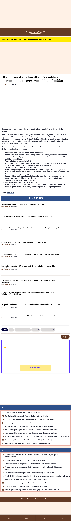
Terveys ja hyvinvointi (48, 330)
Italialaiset (36, 330)
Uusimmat (7, 408)
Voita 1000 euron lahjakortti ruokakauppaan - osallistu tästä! (26, 39)
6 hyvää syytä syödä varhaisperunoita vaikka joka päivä (23, 242)
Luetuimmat (8, 450)
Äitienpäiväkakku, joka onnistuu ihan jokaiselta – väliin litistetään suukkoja (28, 281)
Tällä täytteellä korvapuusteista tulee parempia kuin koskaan (26, 486)
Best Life (10, 192)
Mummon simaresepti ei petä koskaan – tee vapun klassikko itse (27, 483)
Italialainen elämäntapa (23, 330)
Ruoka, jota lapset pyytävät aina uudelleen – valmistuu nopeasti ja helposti (28, 267)
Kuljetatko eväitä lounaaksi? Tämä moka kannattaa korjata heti (26, 216)
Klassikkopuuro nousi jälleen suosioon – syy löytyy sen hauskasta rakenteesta (32, 490)
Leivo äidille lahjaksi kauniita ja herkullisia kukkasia (22, 204)
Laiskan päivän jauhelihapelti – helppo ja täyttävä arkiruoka (25, 460)
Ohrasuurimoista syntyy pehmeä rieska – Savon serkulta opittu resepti (30, 228)
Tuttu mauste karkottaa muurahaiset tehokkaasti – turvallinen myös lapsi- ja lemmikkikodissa (31, 456)
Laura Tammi (5, 85)
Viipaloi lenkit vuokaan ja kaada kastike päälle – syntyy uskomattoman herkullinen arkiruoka (37, 476)
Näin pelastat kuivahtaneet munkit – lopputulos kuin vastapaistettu (28, 316)
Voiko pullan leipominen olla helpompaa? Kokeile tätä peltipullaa (27, 479)
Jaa (65, 337)
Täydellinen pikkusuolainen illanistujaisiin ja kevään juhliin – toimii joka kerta (30, 305)
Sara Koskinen (5, 206)
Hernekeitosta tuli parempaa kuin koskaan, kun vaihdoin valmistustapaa (30, 464)
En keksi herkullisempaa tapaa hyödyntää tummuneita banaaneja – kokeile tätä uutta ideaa (28, 293)
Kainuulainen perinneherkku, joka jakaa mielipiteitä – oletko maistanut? (30, 254)
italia (11, 330)
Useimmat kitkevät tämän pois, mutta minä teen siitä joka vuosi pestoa (30, 473)
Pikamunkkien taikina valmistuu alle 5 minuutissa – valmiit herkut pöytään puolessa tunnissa (34, 468)
